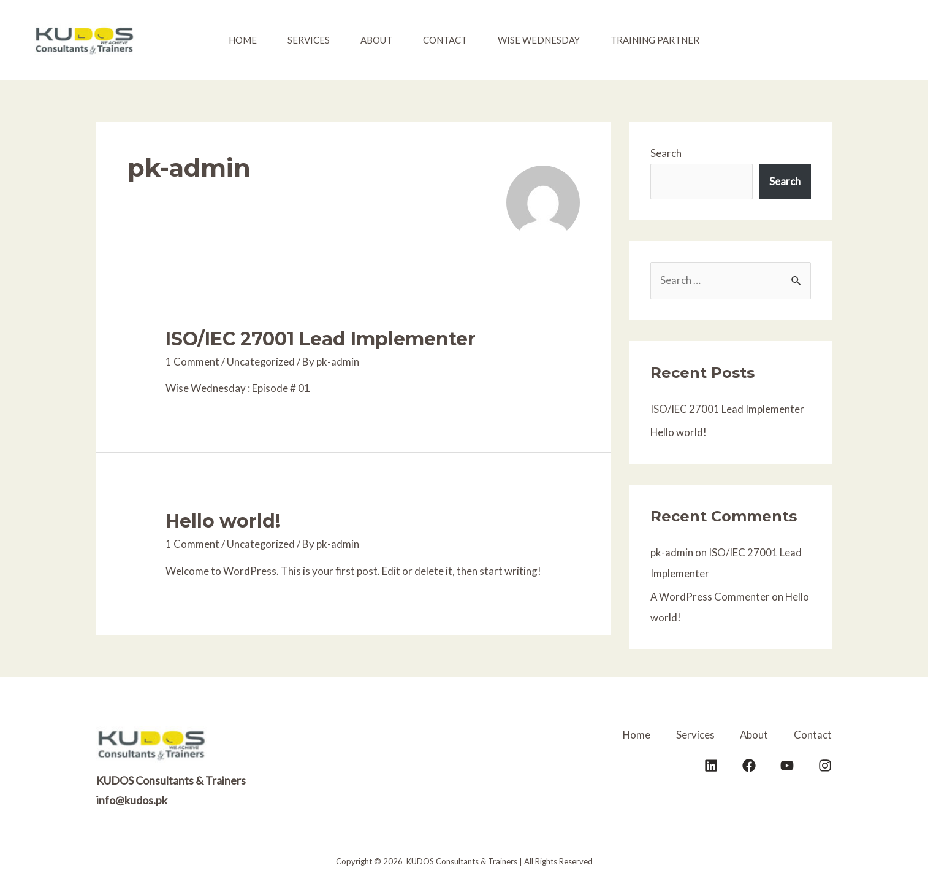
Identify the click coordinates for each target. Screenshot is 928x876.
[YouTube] (787, 765)
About (376, 39)
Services (308, 39)
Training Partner (654, 39)
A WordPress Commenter (710, 596)
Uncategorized (261, 361)
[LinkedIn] (711, 765)
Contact (445, 39)
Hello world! (222, 521)
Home (243, 39)
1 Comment (192, 361)
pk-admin (671, 552)
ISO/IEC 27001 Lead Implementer (320, 339)
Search (666, 153)
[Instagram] (825, 765)
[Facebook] (749, 765)
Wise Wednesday (539, 39)
